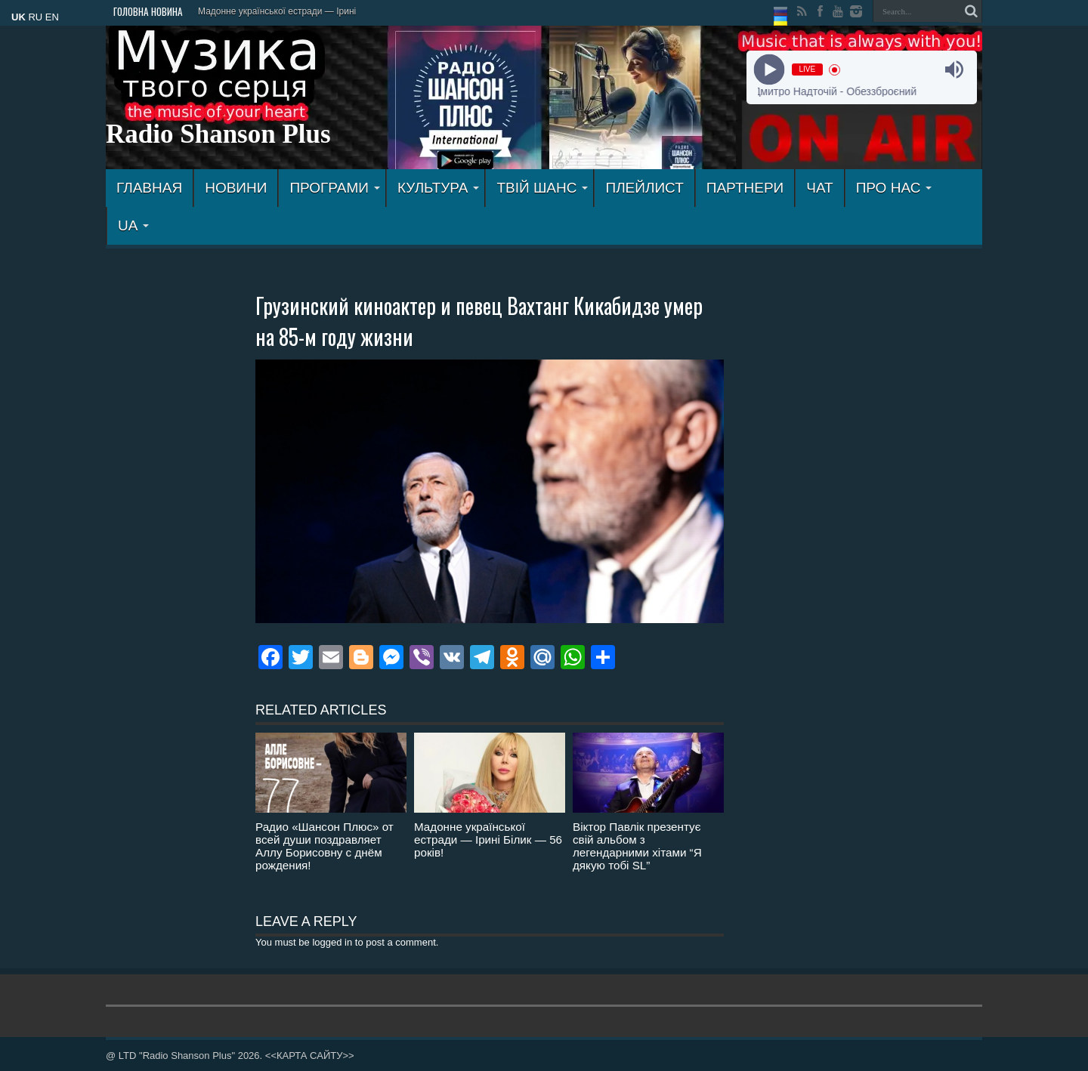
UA (133, 225)
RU (35, 17)
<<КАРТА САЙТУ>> (309, 1055)
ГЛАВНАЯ (149, 188)
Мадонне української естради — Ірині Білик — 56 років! (488, 839)
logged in (332, 942)
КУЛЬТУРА (438, 188)
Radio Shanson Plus (218, 134)
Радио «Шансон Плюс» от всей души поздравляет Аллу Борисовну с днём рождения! (324, 846)
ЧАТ (819, 188)
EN (52, 17)
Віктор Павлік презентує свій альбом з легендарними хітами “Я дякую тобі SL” (637, 846)
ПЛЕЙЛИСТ (644, 188)
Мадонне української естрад (257, 11)
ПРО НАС (894, 188)
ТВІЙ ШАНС (542, 188)
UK (18, 17)
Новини (236, 188)
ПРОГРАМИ (334, 188)
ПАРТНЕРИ (745, 188)
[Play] (769, 70)
